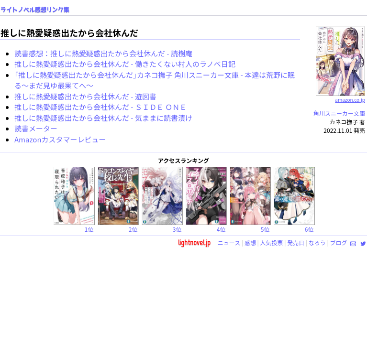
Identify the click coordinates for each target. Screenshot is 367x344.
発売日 (295, 242)
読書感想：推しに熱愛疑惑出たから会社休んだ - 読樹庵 (103, 53)
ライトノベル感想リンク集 (34, 10)
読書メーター (35, 128)
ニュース (229, 242)
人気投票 (271, 242)
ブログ (338, 242)
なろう (317, 242)
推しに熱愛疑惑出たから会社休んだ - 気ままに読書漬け (103, 118)
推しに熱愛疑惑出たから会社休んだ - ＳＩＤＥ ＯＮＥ (100, 107)
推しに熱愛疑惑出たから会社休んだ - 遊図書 (85, 96)
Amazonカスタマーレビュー (60, 139)
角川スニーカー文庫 (339, 113)
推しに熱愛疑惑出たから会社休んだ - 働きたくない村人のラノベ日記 (124, 64)
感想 (250, 242)
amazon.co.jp (340, 96)
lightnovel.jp (194, 242)
